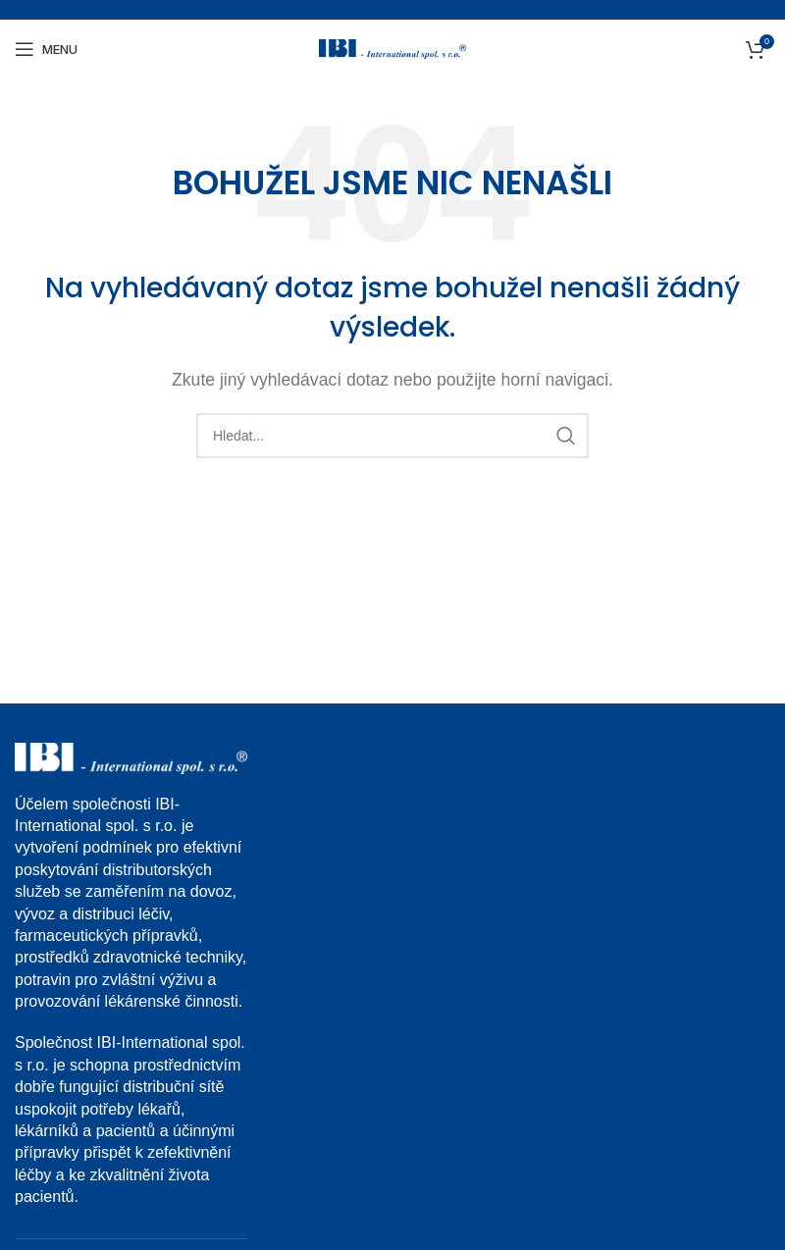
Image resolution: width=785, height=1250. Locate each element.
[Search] (392, 435)
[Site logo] (392, 47)
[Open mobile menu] (46, 49)
